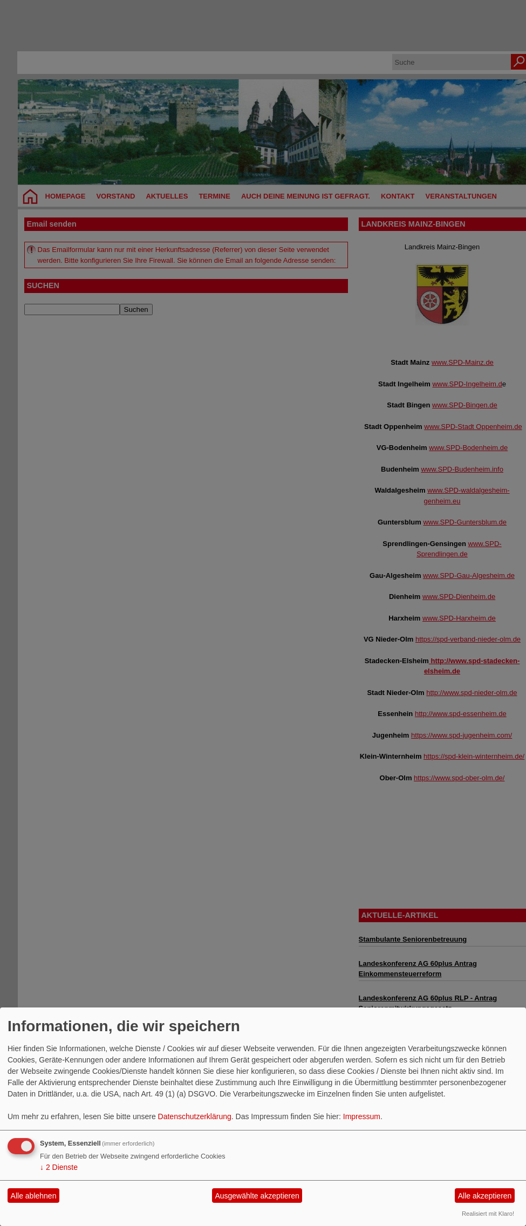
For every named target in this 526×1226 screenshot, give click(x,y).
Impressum (361, 1116)
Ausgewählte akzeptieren (257, 1195)
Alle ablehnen (34, 1195)
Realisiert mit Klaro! (488, 1213)
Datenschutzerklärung (194, 1116)
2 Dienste (59, 1167)
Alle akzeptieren (485, 1195)
